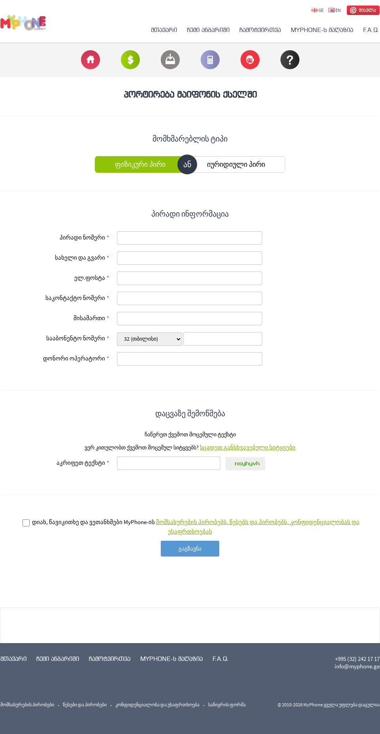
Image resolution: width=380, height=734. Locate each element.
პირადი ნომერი (82, 237)
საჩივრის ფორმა (227, 705)
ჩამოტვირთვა (260, 30)
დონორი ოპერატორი (74, 358)
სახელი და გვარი (80, 257)
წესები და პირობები (85, 705)
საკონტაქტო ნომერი (75, 298)
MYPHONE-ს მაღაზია (322, 30)
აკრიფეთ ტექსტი (80, 462)
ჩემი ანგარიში (208, 30)
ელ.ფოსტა (89, 277)
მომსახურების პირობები (27, 705)
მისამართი (89, 318)
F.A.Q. (371, 30)
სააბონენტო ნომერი (75, 338)
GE (317, 10)
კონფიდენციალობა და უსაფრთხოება (157, 705)
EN (334, 10)
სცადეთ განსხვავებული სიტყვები (247, 447)
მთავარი (164, 30)
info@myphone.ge (357, 666)
